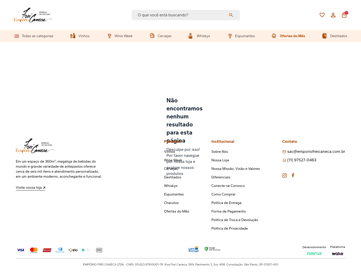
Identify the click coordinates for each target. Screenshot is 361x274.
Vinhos (83, 36)
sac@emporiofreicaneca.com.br (316, 151)
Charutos (171, 203)
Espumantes (245, 36)
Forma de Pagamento (228, 211)
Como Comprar (223, 194)
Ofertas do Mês (292, 36)
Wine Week (124, 36)
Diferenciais (220, 177)
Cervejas (164, 36)
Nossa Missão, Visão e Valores (235, 169)
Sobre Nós (219, 152)
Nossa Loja (220, 160)
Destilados (338, 36)
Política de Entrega (226, 203)
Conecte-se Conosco (228, 186)
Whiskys (203, 36)
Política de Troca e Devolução (234, 220)
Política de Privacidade (229, 228)
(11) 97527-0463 (301, 160)
